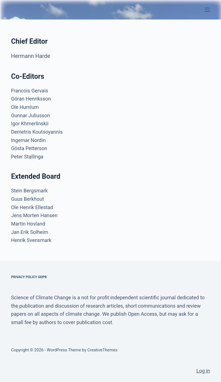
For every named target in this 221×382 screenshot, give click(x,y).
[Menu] (207, 9)
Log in (203, 371)
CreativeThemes (102, 349)
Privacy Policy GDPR (29, 277)
